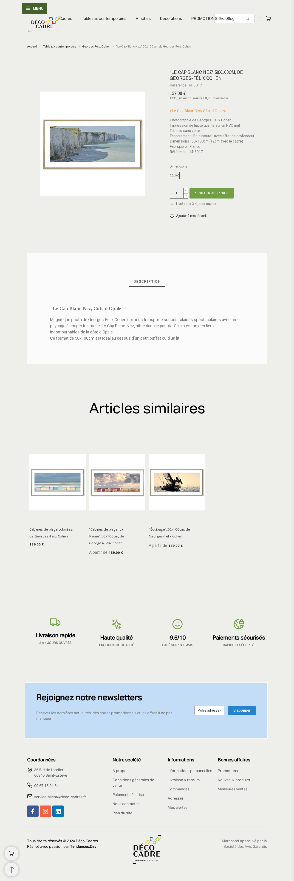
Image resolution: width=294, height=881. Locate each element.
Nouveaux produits (234, 780)
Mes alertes (177, 808)
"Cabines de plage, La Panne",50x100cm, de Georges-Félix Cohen (106, 536)
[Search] (247, 18)
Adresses (176, 798)
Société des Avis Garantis (245, 847)
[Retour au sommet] (11, 869)
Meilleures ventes (232, 789)
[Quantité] (177, 193)
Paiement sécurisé (128, 795)
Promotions (228, 771)
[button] (188, 216)
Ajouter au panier (212, 193)
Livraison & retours (184, 780)
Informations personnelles (190, 771)
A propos (120, 771)
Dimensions (178, 166)
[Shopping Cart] (11, 853)
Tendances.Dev (83, 847)
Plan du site (122, 813)
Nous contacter (126, 804)
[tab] (147, 281)
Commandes (178, 789)
